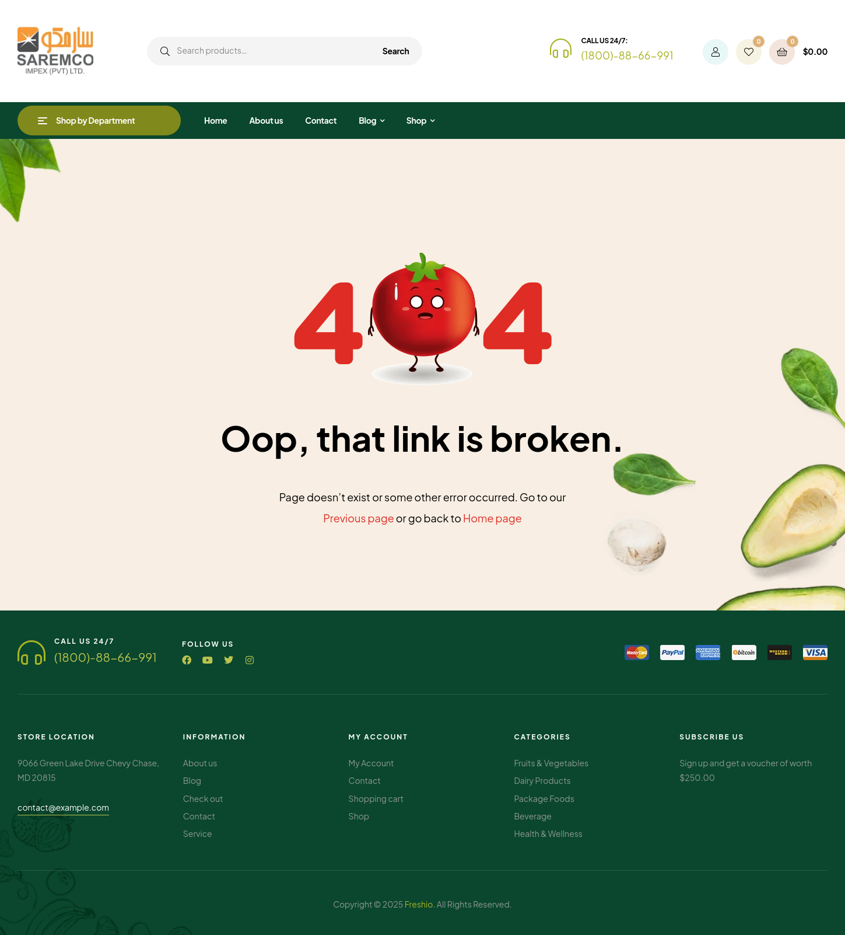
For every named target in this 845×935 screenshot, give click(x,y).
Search (396, 51)
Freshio (419, 904)
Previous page (358, 518)
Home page (492, 518)
